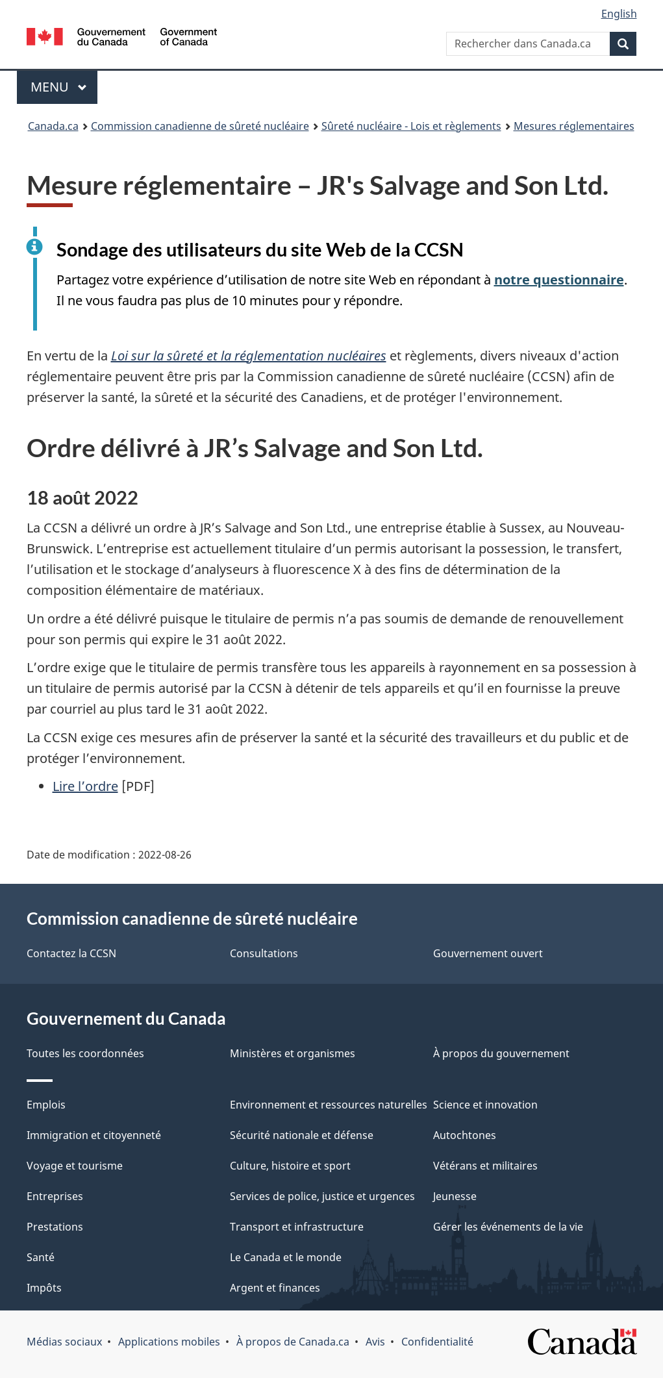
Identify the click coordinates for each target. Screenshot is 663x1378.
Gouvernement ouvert (488, 953)
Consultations (264, 953)
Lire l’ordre (85, 786)
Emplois (46, 1104)
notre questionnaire (559, 279)
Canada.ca (53, 126)
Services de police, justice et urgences (322, 1196)
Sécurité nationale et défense (301, 1135)
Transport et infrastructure (297, 1227)
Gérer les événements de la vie (508, 1227)
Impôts (44, 1288)
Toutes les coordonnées (85, 1053)
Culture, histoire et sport (290, 1166)
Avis (375, 1341)
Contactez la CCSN (71, 953)
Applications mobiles (169, 1341)
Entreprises (55, 1196)
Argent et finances (275, 1288)
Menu (64, 86)
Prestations (55, 1227)
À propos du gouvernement (501, 1053)
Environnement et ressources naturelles (328, 1104)
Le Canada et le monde (286, 1257)
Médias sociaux (64, 1341)
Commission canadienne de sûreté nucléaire (200, 126)
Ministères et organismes (292, 1053)
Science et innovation (485, 1104)
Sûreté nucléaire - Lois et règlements (411, 126)
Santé (41, 1257)
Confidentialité (437, 1341)
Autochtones (464, 1135)
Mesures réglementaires (574, 126)
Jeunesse (455, 1196)
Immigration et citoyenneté (94, 1135)
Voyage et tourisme (75, 1166)
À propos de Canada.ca (292, 1341)
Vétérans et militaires (485, 1166)
